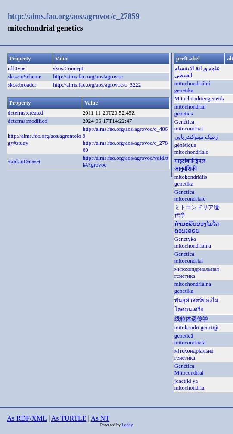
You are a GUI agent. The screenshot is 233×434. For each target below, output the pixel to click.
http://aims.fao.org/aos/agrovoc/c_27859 (74, 16)
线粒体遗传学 (191, 319)
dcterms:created (25, 112)
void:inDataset (24, 161)
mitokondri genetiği (196, 327)
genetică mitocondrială (189, 339)
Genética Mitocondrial (189, 369)
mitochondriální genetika (192, 86)
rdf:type (16, 68)
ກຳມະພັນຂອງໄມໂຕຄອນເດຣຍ (196, 227)
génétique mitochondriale (191, 148)
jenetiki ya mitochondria (189, 384)
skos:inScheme (24, 76)
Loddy (127, 424)
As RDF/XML (27, 418)
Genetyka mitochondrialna (192, 242)
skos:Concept (68, 68)
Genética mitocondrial (188, 125)
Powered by (110, 424)
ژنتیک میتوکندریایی (196, 136)
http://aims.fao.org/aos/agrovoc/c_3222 (97, 84)
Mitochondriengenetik (199, 98)
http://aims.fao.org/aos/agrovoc (88, 76)
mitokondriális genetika (190, 180)
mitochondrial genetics (190, 110)
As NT (100, 418)
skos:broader (22, 84)
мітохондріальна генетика (194, 354)
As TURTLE (69, 418)
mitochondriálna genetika (192, 287)
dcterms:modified (27, 121)
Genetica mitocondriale (189, 195)
